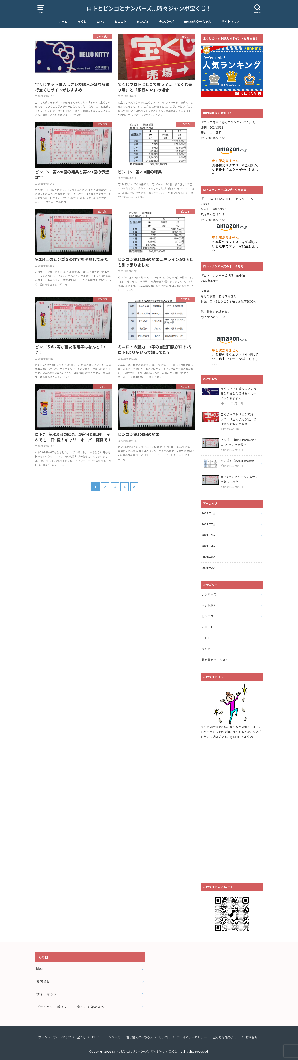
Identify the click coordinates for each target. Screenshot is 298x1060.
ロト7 (100, 22)
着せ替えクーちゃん (197, 22)
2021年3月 (209, 557)
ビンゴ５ (143, 22)
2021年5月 (209, 535)
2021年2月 (209, 568)
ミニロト (120, 22)
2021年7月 (209, 524)
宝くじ (82, 22)
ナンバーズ (166, 22)
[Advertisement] (232, 813)
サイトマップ (230, 22)
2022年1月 (209, 513)
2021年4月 (209, 546)
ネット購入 (209, 605)
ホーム (63, 22)
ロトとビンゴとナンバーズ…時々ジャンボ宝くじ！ (149, 9)
